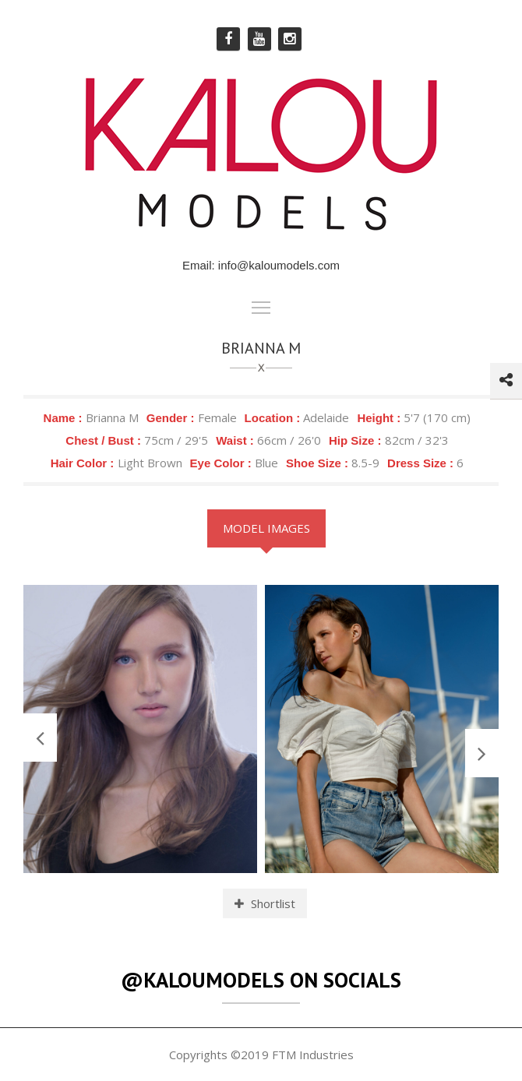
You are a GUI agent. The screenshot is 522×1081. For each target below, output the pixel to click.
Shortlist (265, 903)
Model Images (266, 528)
